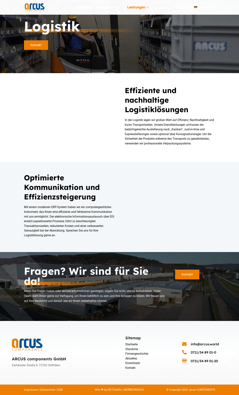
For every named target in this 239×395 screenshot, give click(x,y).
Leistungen (136, 7)
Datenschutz (47, 389)
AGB (60, 389)
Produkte (161, 7)
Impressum (31, 389)
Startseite (84, 7)
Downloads (132, 363)
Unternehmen (108, 7)
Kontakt (183, 7)
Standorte (131, 349)
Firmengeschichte (136, 353)
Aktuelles (131, 358)
